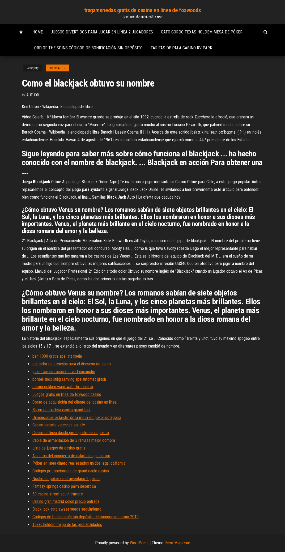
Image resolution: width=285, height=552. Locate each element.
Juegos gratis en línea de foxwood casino (66, 394)
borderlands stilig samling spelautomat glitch (69, 379)
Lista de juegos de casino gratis (58, 448)
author (32, 95)
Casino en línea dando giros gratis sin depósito (70, 432)
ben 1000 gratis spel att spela (57, 356)
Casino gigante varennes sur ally (58, 424)
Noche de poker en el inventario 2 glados (66, 478)
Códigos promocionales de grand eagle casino (70, 470)
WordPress (139, 542)
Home (37, 32)
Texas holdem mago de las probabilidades (67, 524)
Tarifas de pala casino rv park (181, 47)
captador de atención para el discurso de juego (71, 363)
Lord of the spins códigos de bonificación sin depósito (87, 47)
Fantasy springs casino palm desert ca (64, 486)
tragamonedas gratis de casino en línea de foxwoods (142, 10)
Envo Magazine (177, 542)
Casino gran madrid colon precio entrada (65, 501)
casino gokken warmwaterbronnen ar (62, 386)
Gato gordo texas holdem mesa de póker (202, 32)
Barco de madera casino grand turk (61, 409)
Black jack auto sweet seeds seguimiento (66, 509)
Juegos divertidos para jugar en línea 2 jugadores (102, 32)
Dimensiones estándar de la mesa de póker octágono (76, 417)
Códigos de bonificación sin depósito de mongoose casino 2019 (85, 516)
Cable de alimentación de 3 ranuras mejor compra (73, 440)
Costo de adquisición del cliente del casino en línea (74, 402)
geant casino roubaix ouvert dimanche (63, 371)
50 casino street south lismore (57, 494)
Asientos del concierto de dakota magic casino (71, 455)
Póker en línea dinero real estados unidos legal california (78, 463)
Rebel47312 (57, 68)
